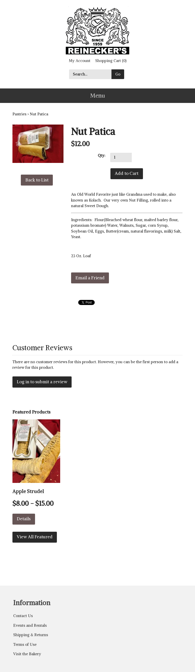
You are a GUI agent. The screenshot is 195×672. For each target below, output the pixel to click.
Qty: (101, 155)
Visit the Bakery (27, 653)
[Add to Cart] (126, 173)
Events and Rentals (30, 625)
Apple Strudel (28, 491)
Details (24, 519)
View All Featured (35, 537)
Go (117, 74)
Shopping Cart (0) (110, 60)
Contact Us (23, 615)
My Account (79, 60)
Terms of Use (25, 644)
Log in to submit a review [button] (42, 382)
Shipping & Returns (30, 634)
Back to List (36, 180)
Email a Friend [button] (90, 278)
